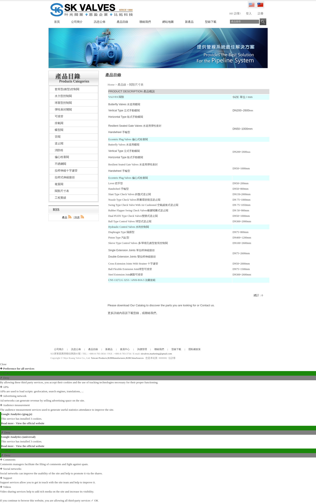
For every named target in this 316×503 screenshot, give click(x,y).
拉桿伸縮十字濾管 (66, 170)
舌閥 (57, 136)
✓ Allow (5, 373)
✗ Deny (4, 377)
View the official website (30, 423)
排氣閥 (59, 123)
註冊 (260, 13)
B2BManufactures (116, 358)
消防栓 (59, 150)
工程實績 (60, 197)
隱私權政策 (195, 349)
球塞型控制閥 (63, 102)
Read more (7, 423)
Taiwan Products (99, 358)
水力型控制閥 (63, 96)
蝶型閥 (59, 129)
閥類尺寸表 (136, 84)
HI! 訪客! (235, 13)
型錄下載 (210, 21)
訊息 (79, 217)
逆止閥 (59, 143)
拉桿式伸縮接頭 (65, 177)
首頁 (57, 21)
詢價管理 (142, 349)
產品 (67, 217)
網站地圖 (168, 21)
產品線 (122, 84)
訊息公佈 (99, 21)
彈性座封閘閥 (63, 109)
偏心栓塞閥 (62, 157)
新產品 (189, 21)
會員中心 (125, 349)
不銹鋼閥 (60, 163)
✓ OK (94, 500)
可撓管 (59, 116)
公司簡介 (77, 21)
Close (3, 364)
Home (111, 84)
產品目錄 (122, 21)
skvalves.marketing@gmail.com (156, 353)
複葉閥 (59, 184)
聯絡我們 (145, 21)
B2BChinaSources (135, 358)
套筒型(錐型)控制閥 (67, 89)
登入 (249, 13)
